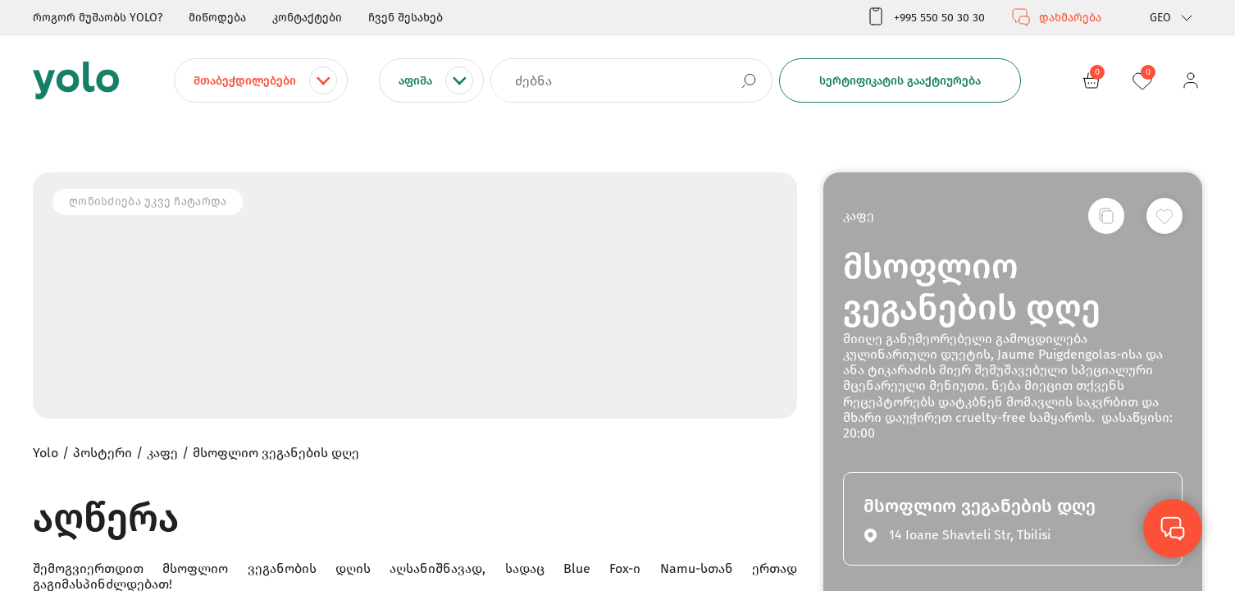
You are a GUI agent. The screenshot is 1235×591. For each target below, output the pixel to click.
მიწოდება (217, 18)
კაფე (858, 215)
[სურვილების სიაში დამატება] (1164, 216)
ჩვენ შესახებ (405, 18)
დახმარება (1056, 17)
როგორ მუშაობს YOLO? (97, 18)
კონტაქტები (307, 18)
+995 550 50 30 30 (925, 17)
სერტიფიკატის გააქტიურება (900, 81)
